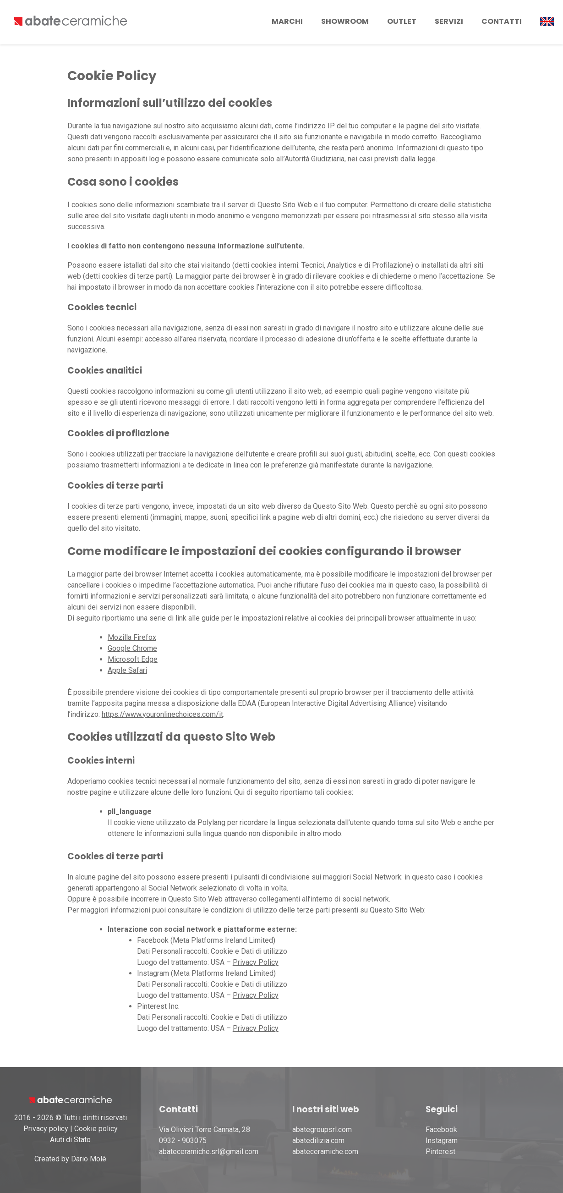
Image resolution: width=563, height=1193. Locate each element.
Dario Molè (88, 1159)
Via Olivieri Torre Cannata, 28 (204, 1129)
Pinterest (440, 1151)
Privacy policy (45, 1128)
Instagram (442, 1140)
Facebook (441, 1129)
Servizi (449, 21)
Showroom (345, 21)
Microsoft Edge (133, 659)
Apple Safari (127, 670)
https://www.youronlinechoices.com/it (162, 714)
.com (350, 1151)
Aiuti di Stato (70, 1139)
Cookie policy (96, 1128)
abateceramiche (317, 1151)
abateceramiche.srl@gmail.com (208, 1151)
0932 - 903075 (183, 1140)
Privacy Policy (256, 962)
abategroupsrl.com (322, 1129)
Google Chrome (132, 648)
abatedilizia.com (318, 1140)
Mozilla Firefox (132, 637)
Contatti (501, 21)
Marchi (287, 21)
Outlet (401, 21)
